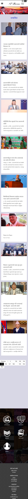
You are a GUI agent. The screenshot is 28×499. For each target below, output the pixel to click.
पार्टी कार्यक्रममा (14, 479)
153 (20, 361)
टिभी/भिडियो (13, 489)
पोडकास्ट (14, 491)
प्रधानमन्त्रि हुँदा (14, 481)
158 (13, 364)
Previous (3, 361)
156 (6, 364)
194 (24, 364)
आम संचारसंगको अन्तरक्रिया (14, 486)
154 (24, 361)
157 (10, 364)
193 (20, 364)
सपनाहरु (14, 472)
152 (16, 361)
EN (25, 1)
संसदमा (14, 477)
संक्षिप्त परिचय (14, 470)
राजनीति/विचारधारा (14, 497)
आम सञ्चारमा (14, 488)
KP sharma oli (16, 3)
